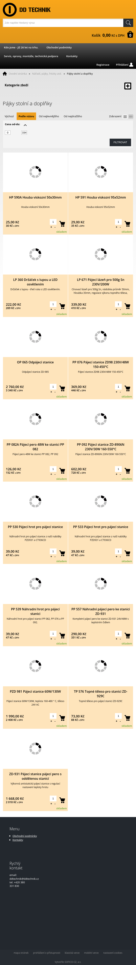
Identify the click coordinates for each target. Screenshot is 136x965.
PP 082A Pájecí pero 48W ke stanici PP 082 (35, 446)
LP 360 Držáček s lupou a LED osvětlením (35, 281)
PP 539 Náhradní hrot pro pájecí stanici (35, 611)
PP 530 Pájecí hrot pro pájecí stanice (35, 527)
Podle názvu (26, 116)
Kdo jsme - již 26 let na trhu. (21, 47)
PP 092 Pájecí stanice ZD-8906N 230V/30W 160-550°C (100, 446)
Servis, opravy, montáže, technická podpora (31, 56)
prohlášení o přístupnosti (46, 952)
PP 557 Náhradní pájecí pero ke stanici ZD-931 (100, 611)
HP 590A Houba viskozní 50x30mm (35, 197)
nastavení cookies (112, 952)
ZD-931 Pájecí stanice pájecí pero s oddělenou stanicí (35, 776)
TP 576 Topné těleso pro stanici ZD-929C (100, 693)
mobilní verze (91, 952)
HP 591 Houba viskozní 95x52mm (100, 197)
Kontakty (72, 56)
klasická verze (72, 952)
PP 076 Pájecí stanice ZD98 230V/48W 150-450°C (100, 364)
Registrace (102, 64)
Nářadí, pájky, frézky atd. (47, 73)
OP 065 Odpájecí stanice (35, 362)
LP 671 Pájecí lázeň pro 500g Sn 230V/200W (100, 281)
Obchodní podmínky (59, 47)
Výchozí (9, 116)
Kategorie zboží (68, 86)
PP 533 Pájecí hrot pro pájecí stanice (100, 527)
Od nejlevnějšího (49, 116)
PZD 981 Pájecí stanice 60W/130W (35, 691)
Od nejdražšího (73, 116)
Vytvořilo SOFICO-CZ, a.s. (68, 961)
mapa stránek (21, 952)
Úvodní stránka (18, 73)
